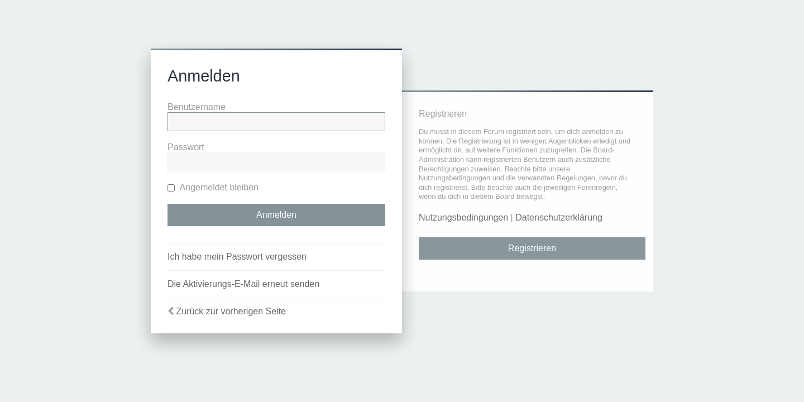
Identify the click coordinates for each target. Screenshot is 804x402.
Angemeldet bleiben (213, 187)
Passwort (186, 147)
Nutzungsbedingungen (463, 217)
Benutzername (197, 107)
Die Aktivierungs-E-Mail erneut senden (243, 284)
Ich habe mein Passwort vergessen (237, 256)
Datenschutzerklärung (558, 217)
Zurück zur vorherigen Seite (231, 311)
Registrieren (532, 248)
